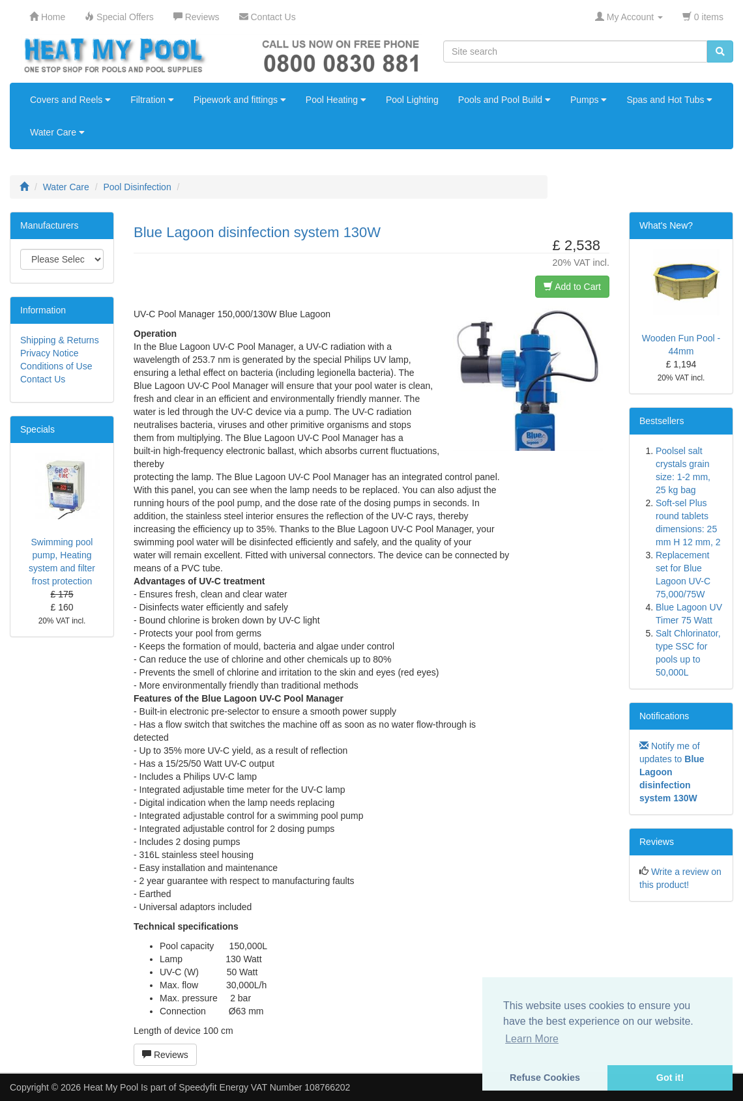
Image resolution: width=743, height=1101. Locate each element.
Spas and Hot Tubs (669, 99)
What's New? (666, 225)
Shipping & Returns (59, 340)
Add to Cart (572, 286)
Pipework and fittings (240, 99)
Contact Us (42, 379)
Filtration (152, 99)
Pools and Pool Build (504, 99)
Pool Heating (336, 99)
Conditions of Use (56, 366)
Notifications (664, 716)
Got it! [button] (670, 1077)
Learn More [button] (532, 1038)
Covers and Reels (70, 99)
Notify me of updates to (672, 772)
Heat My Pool (110, 1087)
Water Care (57, 132)
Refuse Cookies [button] (545, 1077)
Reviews (165, 1055)
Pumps (588, 99)
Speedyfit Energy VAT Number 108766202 (264, 1087)
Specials (37, 429)
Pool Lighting (412, 99)
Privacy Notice (49, 353)
